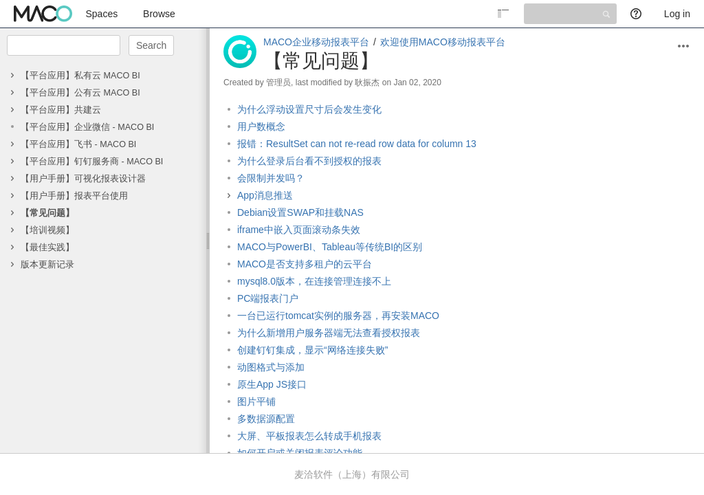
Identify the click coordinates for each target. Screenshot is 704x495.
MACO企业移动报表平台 (316, 41)
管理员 (278, 82)
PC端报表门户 (267, 298)
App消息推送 (265, 195)
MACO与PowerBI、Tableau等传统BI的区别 (329, 246)
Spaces (102, 13)
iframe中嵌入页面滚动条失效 (298, 229)
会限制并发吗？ (271, 178)
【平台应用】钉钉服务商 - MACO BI (92, 161)
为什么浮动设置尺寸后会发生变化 (309, 109)
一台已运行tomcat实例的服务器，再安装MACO (338, 315)
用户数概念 (261, 126)
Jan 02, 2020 (417, 82)
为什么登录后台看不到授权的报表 (309, 160)
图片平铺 (256, 401)
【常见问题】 (47, 213)
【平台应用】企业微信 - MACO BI (87, 127)
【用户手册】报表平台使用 (74, 196)
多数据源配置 (266, 418)
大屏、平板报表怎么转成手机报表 (309, 435)
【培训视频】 (47, 230)
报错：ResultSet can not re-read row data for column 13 (356, 143)
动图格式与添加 (271, 367)
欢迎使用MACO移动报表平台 (442, 41)
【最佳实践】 (47, 247)
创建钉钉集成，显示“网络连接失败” (312, 349)
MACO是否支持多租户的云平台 (304, 264)
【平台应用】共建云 (61, 110)
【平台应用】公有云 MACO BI (80, 93)
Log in (677, 13)
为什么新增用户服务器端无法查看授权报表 (328, 332)
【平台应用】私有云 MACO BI (80, 75)
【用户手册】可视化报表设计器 (83, 179)
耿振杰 (367, 82)
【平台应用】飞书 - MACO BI (78, 144)
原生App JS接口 (272, 384)
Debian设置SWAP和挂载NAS (300, 212)
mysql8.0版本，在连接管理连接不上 (314, 281)
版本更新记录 (47, 265)
